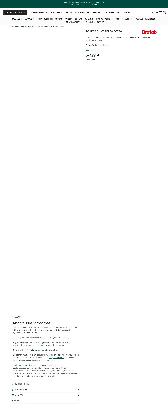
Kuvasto (19, 395)
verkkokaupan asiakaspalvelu (25, 360)
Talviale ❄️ (17, 19)
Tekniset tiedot (22, 384)
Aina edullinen (45, 19)
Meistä (59, 12)
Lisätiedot (19, 401)
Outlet (100, 22)
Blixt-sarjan (35, 350)
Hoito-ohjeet (21, 390)
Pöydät (58, 19)
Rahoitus (68, 12)
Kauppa (22, 26)
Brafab (27, 365)
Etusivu (15, 26)
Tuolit (68, 19)
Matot (116, 19)
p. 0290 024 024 (90, 5)
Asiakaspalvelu (37, 12)
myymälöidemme (56, 358)
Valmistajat (97, 12)
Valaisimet (127, 19)
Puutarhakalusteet (145, 19)
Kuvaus (18, 317)
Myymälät (50, 12)
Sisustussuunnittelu (82, 12)
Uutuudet (29, 19)
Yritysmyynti (109, 12)
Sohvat (78, 19)
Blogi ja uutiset (123, 12)
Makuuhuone (103, 19)
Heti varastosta (72, 22)
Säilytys (89, 19)
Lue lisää (89, 50)
